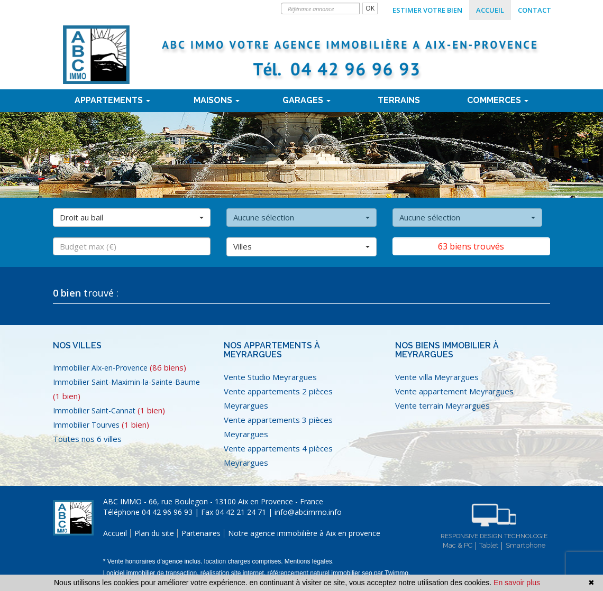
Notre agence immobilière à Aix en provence (304, 533)
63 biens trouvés (471, 246)
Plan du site (154, 533)
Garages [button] (306, 100)
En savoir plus (517, 582)
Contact (534, 10)
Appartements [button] (112, 100)
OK (370, 8)
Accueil (490, 10)
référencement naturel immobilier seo (320, 573)
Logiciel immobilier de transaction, (151, 573)
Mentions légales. (309, 561)
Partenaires (201, 533)
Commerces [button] (497, 100)
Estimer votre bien (427, 10)
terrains (399, 100)
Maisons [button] (217, 100)
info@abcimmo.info (308, 512)
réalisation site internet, (234, 573)
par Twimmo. (392, 573)
